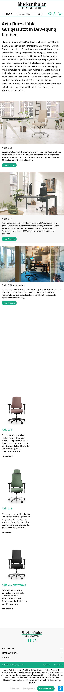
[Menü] (6, 14)
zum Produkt (9, 165)
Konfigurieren (29, 688)
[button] (60, 688)
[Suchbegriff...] (29, 14)
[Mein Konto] (55, 14)
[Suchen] (39, 14)
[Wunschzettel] (49, 14)
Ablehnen (14, 688)
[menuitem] (6, 14)
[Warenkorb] (60, 14)
